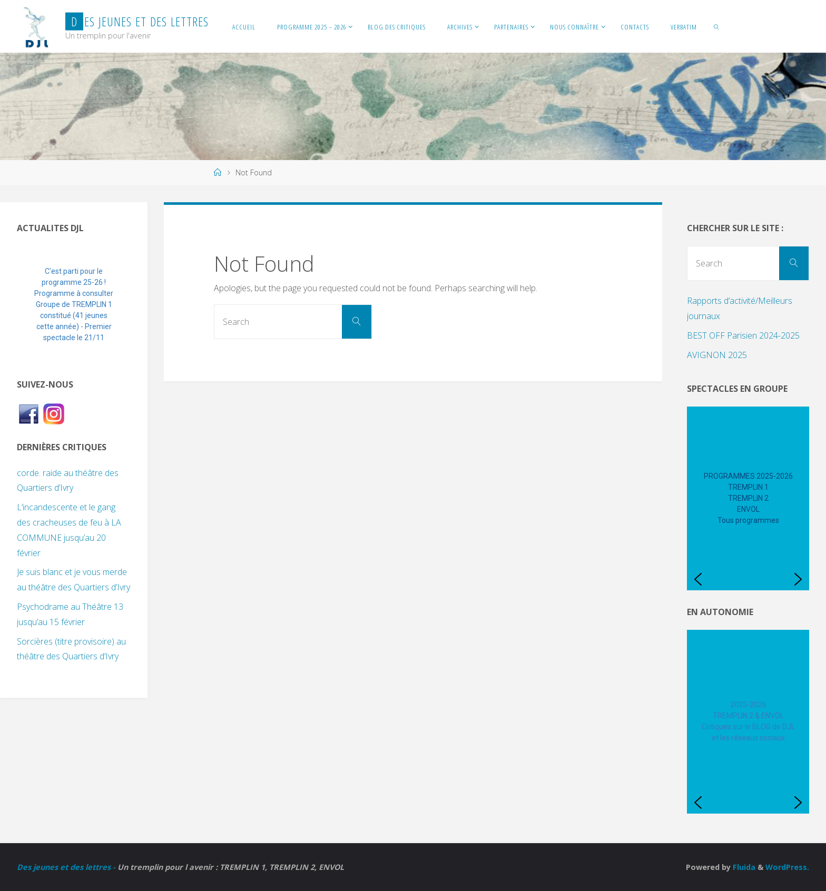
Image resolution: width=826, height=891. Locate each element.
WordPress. (787, 867)
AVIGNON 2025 (717, 355)
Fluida (743, 867)
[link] (717, 26)
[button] (33, 304)
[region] (74, 304)
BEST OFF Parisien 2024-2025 (743, 335)
